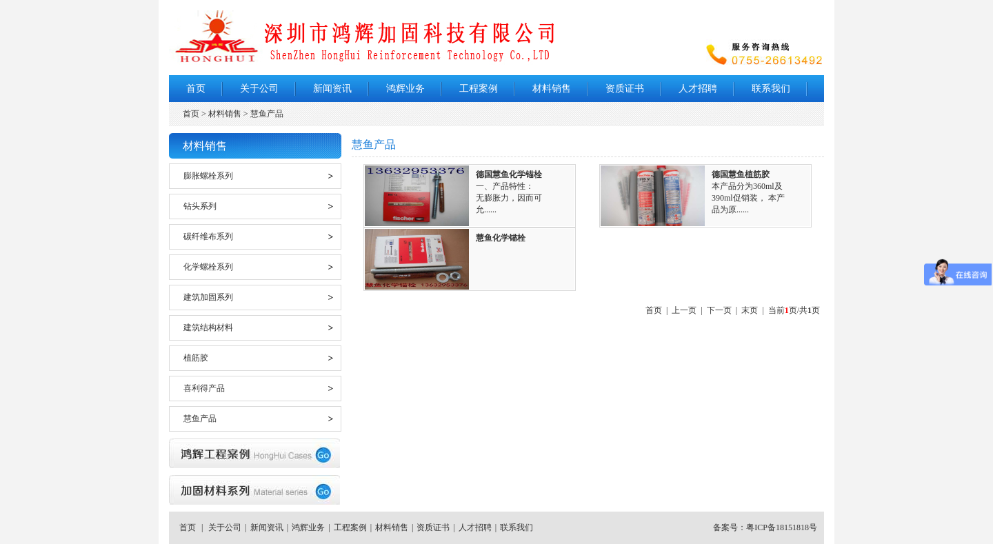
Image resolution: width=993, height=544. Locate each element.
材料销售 (551, 88)
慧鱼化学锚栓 (500, 238)
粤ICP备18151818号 (781, 527)
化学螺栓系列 (208, 267)
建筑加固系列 (208, 297)
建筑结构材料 (208, 327)
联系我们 (771, 88)
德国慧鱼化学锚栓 (509, 174)
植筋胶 (195, 358)
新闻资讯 (332, 88)
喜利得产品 (204, 388)
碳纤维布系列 (208, 236)
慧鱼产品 (200, 418)
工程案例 (478, 88)
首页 (195, 88)
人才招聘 (698, 88)
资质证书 (624, 88)
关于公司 (259, 88)
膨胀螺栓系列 (208, 176)
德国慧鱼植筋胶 (741, 174)
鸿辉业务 (405, 88)
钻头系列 (200, 206)
